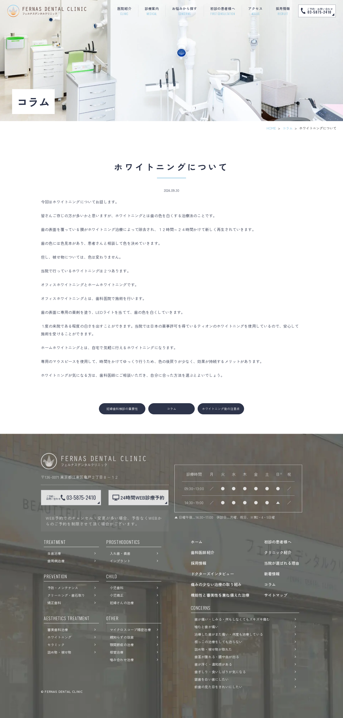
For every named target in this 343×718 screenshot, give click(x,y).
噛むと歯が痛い (206, 626)
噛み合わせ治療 (122, 659)
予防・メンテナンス (62, 587)
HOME (271, 128)
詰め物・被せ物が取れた (213, 649)
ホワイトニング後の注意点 (221, 408)
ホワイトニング (59, 637)
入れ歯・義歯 (120, 553)
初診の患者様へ (277, 542)
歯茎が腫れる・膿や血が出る (216, 656)
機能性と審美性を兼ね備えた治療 (220, 595)
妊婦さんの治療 (122, 602)
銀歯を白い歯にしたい (211, 679)
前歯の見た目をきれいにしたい (218, 686)
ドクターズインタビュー (212, 574)
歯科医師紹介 (202, 552)
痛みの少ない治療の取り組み (216, 584)
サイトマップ (276, 595)
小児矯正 (117, 595)
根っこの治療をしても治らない (218, 641)
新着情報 (272, 574)
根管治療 (117, 652)
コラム (288, 128)
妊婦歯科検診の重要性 (122, 408)
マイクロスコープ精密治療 (130, 629)
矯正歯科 (54, 602)
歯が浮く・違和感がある (213, 664)
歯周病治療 (56, 560)
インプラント (120, 560)
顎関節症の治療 (122, 644)
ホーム (196, 542)
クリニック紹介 (277, 552)
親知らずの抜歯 (122, 637)
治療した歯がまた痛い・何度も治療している (228, 634)
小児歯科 (117, 587)
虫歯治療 (54, 553)
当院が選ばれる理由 (281, 563)
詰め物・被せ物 (59, 652)
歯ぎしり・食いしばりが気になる (220, 671)
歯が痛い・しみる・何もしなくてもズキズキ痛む (232, 619)
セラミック (56, 644)
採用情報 (199, 563)
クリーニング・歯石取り (66, 595)
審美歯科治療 (57, 629)
